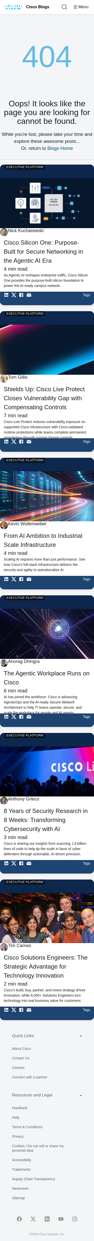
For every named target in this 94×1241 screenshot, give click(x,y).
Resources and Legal (47, 1095)
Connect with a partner (29, 1077)
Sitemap (18, 1198)
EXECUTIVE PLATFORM (24, 167)
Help (15, 1117)
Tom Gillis (18, 377)
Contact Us (20, 1058)
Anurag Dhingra (24, 661)
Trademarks (21, 1169)
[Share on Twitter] (15, 298)
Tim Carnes (19, 945)
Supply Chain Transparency (33, 1179)
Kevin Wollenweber (27, 523)
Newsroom (20, 1188)
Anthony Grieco (23, 798)
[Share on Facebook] (22, 298)
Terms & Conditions (27, 1127)
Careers (18, 1068)
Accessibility (21, 1160)
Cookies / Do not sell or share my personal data (38, 1148)
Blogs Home (60, 148)
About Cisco (21, 1049)
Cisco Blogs (37, 7)
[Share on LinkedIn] (7, 298)
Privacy (18, 1136)
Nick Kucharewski (26, 230)
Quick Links (47, 1036)
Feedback (19, 1108)
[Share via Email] (30, 298)
